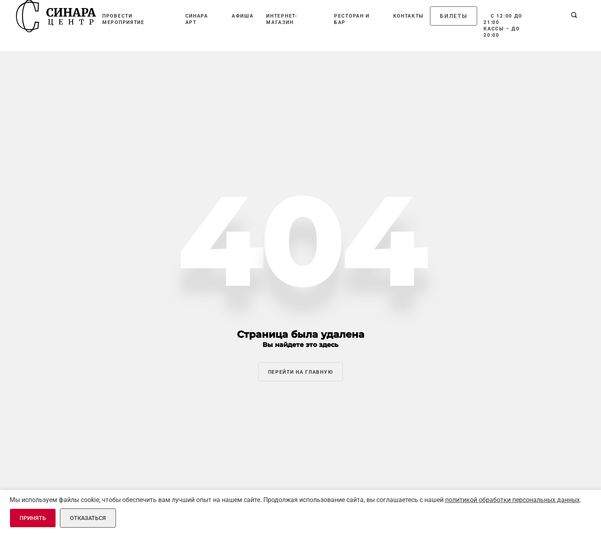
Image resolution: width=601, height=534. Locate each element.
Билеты (453, 16)
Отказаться (88, 518)
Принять (33, 518)
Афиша (243, 16)
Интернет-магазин (281, 19)
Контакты (408, 16)
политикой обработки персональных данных (512, 500)
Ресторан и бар (352, 19)
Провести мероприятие (123, 19)
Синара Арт (196, 19)
